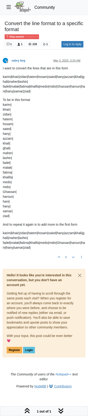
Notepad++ (63, 374)
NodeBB (40, 386)
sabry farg (18, 60)
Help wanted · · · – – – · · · (22, 36)
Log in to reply (72, 44)
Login (29, 350)
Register (14, 350)
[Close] (79, 275)
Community (44, 7)
